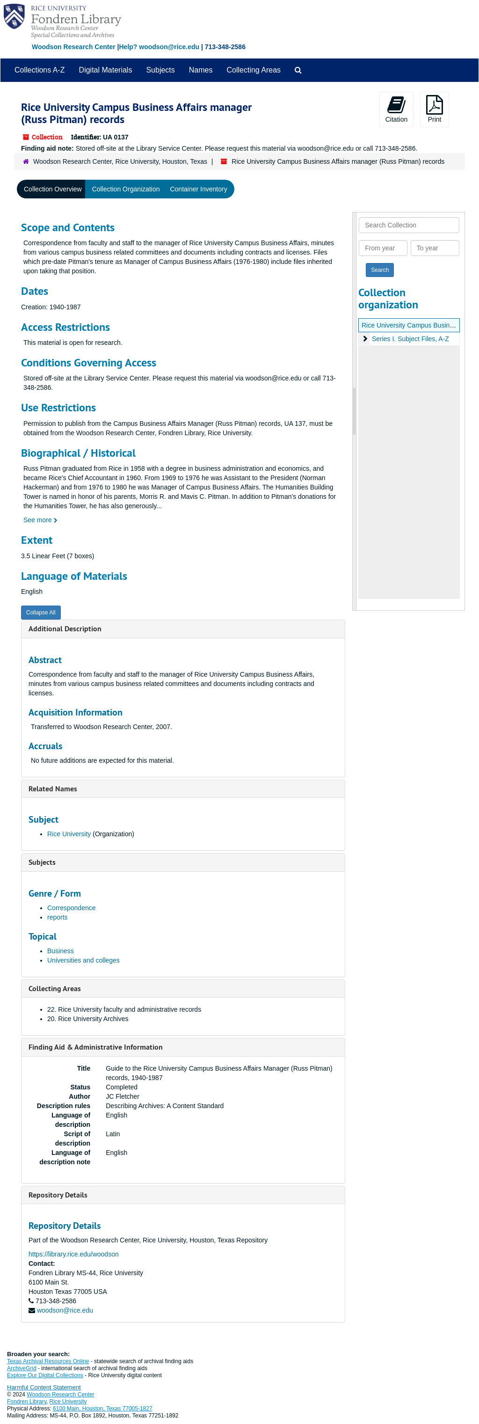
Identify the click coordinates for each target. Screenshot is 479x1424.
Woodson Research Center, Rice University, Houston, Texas (120, 161)
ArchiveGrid (21, 1368)
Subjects (160, 70)
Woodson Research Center (74, 47)
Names (201, 70)
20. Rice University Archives (88, 1018)
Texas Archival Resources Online (48, 1361)
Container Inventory (198, 189)
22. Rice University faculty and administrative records (124, 1009)
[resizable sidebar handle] (354, 411)
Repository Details (58, 1195)
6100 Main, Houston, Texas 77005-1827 (102, 1408)
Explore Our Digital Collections (45, 1375)
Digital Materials (105, 70)
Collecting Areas (253, 70)
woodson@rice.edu (65, 1310)
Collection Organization (126, 189)
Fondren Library (26, 1401)
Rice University (69, 834)
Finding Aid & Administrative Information (96, 1047)
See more (40, 520)
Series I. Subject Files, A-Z (410, 339)
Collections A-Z (40, 70)
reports (57, 917)
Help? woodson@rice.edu (159, 47)
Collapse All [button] (41, 612)
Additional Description (65, 629)
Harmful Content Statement (44, 1387)
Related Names (53, 789)
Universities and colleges (83, 960)
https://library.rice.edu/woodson (74, 1254)
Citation (396, 109)
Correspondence (71, 908)
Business (60, 951)
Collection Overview (53, 189)
